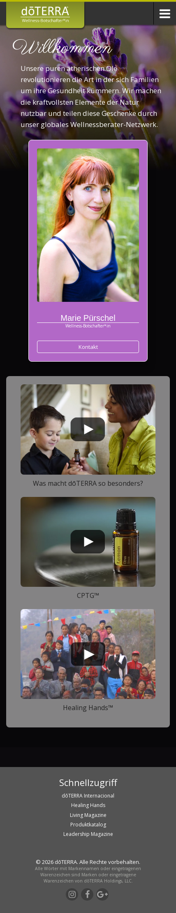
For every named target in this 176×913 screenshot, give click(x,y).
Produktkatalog (88, 824)
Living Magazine (88, 815)
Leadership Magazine (88, 834)
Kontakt (88, 347)
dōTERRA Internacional (88, 795)
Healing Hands (88, 805)
